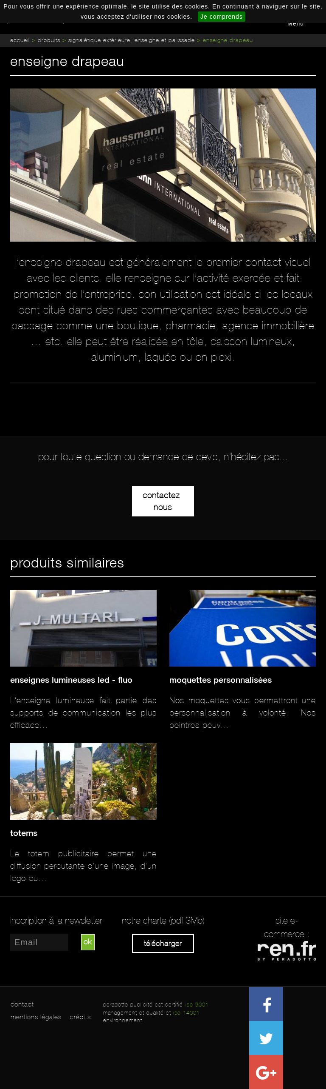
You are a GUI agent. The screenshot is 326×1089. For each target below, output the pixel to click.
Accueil (20, 40)
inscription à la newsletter (56, 920)
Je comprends (221, 16)
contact (22, 1004)
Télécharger (163, 943)
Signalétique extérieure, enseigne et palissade (131, 40)
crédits (80, 1017)
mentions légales (36, 1017)
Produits (49, 40)
